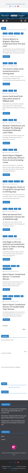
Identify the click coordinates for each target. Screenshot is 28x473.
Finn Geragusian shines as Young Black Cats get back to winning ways (14, 189)
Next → (25, 329)
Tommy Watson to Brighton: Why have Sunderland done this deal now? (14, 42)
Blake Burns (15, 66)
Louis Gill (16, 271)
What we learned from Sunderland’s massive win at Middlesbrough (14, 216)
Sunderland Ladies (7, 268)
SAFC (22, 33)
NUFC (15, 149)
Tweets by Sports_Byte (14, 387)
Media (15, 208)
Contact (3, 439)
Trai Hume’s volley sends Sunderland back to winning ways (13, 71)
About (2, 436)
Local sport (16, 33)
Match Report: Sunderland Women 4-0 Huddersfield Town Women (14, 306)
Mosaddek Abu (16, 152)
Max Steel (14, 36)
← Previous (4, 325)
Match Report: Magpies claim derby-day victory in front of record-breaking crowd (13, 159)
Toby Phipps (15, 93)
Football (11, 33)
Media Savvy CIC (16, 453)
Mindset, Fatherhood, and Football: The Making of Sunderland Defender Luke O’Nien (14, 129)
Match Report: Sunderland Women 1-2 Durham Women (14, 276)
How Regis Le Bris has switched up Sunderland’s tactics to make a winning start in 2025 (13, 245)
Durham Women (6, 266)
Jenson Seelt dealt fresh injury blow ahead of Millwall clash (13, 98)
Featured (5, 33)
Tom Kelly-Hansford (17, 122)
